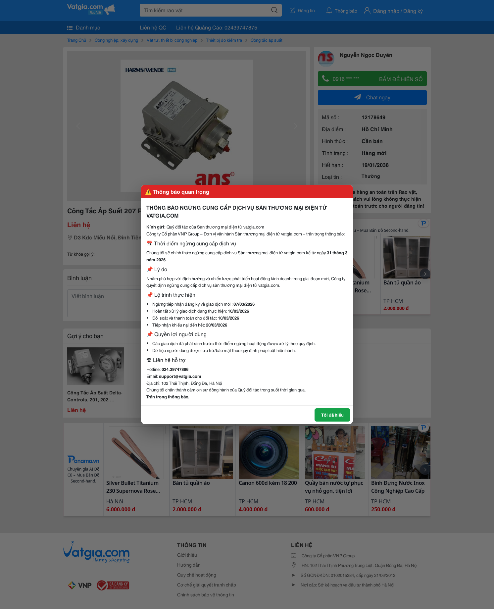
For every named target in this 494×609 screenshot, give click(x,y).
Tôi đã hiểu (332, 415)
